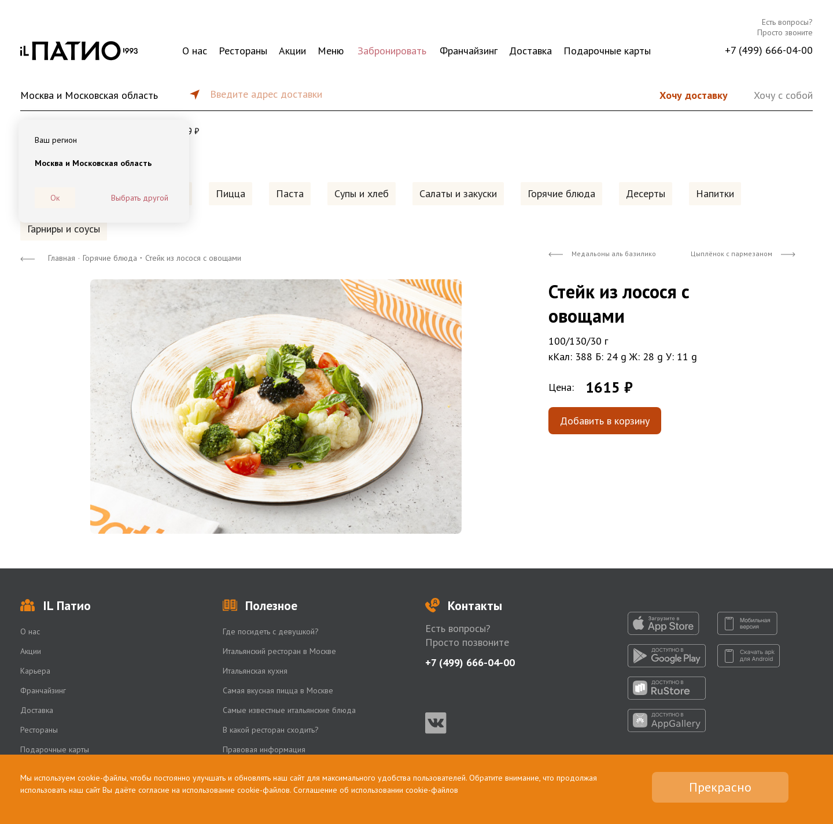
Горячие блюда (561, 193)
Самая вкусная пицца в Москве (278, 690)
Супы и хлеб (361, 193)
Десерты (645, 193)
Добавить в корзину (605, 420)
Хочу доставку (693, 95)
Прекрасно (720, 787)
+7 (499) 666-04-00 (769, 50)
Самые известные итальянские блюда (289, 710)
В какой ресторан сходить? (271, 730)
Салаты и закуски (458, 193)
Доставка (530, 50)
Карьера (35, 671)
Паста (290, 193)
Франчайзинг (468, 50)
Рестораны (243, 50)
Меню (331, 50)
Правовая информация (264, 749)
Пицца (230, 193)
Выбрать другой (139, 198)
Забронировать (391, 50)
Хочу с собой (783, 95)
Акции (292, 50)
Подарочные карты (607, 50)
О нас (194, 50)
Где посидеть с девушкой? (271, 631)
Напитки (715, 193)
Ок (55, 198)
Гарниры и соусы (63, 228)
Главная (61, 258)
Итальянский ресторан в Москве (279, 651)
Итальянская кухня (255, 671)
